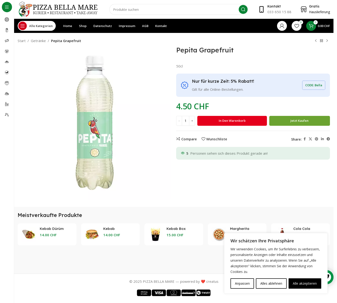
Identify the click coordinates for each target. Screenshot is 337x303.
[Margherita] (218, 234)
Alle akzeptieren (305, 283)
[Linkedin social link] (322, 139)
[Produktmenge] (185, 121)
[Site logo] (59, 9)
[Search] (179, 9)
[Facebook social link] (304, 139)
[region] (276, 263)
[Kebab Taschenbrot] (92, 234)
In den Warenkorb (232, 120)
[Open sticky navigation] (36, 26)
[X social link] (310, 139)
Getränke (38, 40)
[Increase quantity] (192, 121)
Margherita (239, 228)
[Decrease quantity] (179, 121)
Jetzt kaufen (299, 120)
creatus (212, 281)
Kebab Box (176, 228)
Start (22, 40)
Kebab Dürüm (52, 228)
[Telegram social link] (328, 139)
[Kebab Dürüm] (28, 234)
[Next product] (327, 41)
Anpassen (242, 283)
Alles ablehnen (271, 283)
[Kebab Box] (155, 234)
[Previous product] (316, 41)
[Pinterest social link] (316, 139)
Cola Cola (301, 228)
